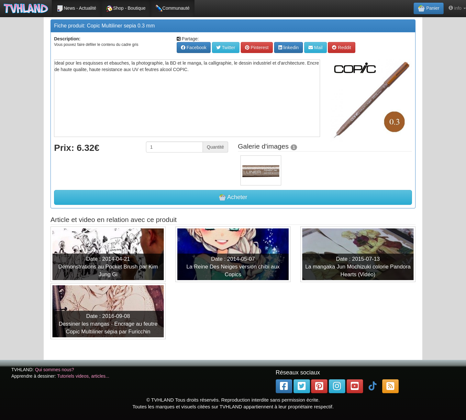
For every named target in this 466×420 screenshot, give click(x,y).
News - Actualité (76, 8)
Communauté (172, 8)
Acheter (233, 197)
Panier (428, 8)
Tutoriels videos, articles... (83, 376)
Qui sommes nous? (54, 369)
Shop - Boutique (125, 8)
